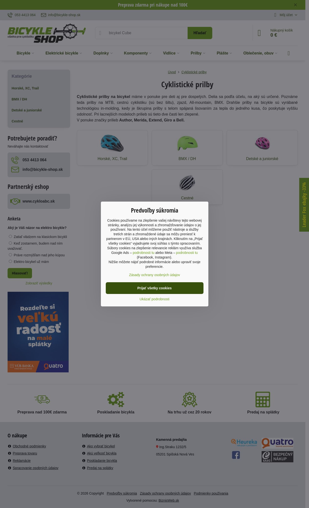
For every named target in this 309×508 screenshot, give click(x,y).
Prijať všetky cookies (154, 288)
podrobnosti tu (143, 253)
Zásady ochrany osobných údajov (154, 275)
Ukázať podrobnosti (155, 299)
